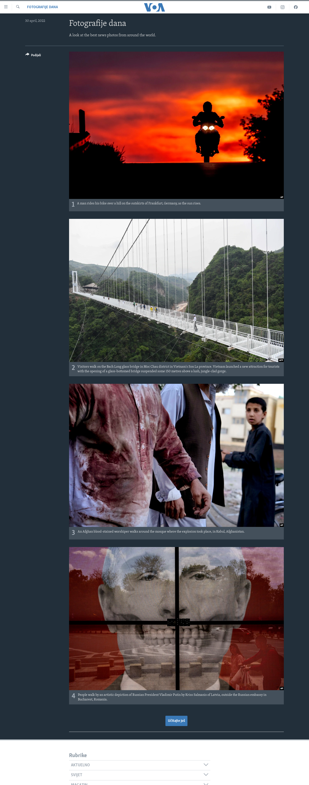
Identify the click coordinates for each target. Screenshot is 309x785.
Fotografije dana (42, 7)
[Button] (33, 56)
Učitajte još (176, 721)
